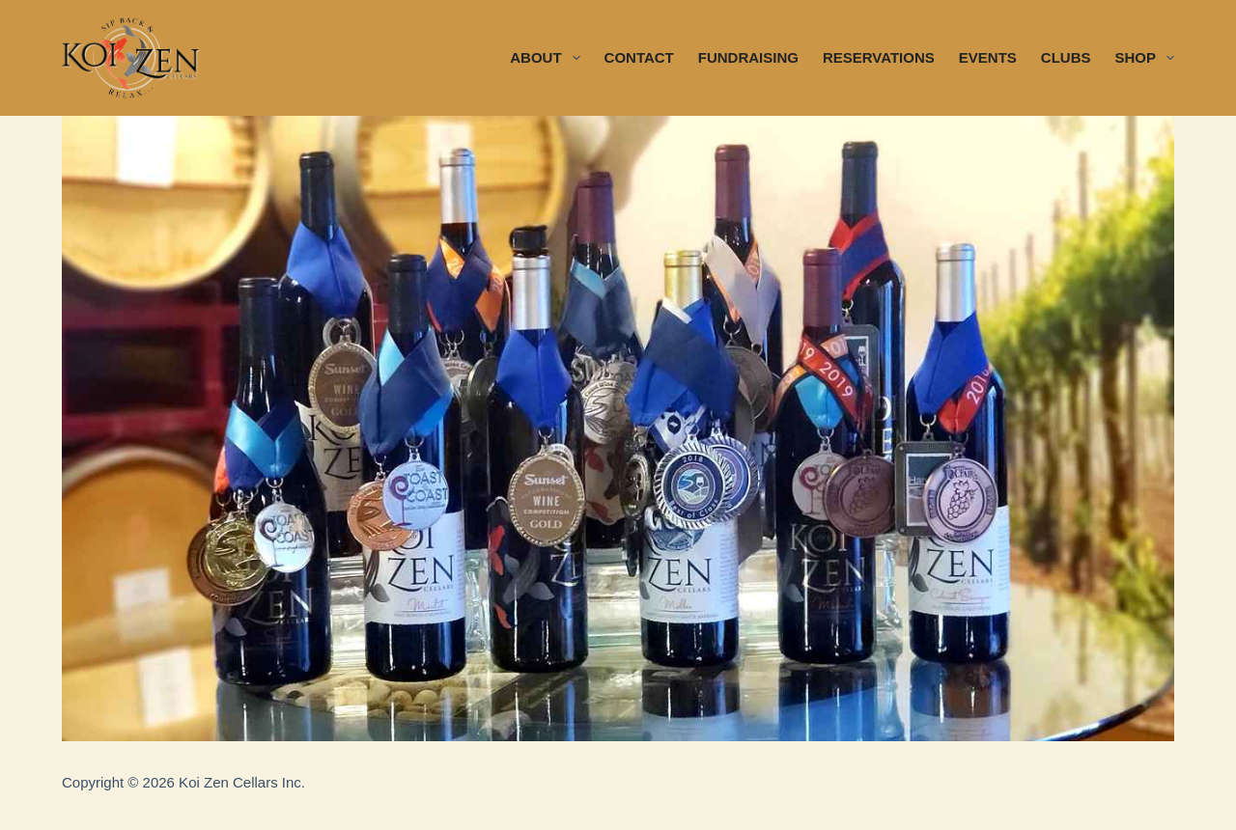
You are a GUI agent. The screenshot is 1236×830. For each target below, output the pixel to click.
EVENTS (988, 57)
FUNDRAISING (748, 57)
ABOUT (548, 57)
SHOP (1144, 57)
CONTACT (639, 57)
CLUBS (1066, 57)
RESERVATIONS (879, 57)
